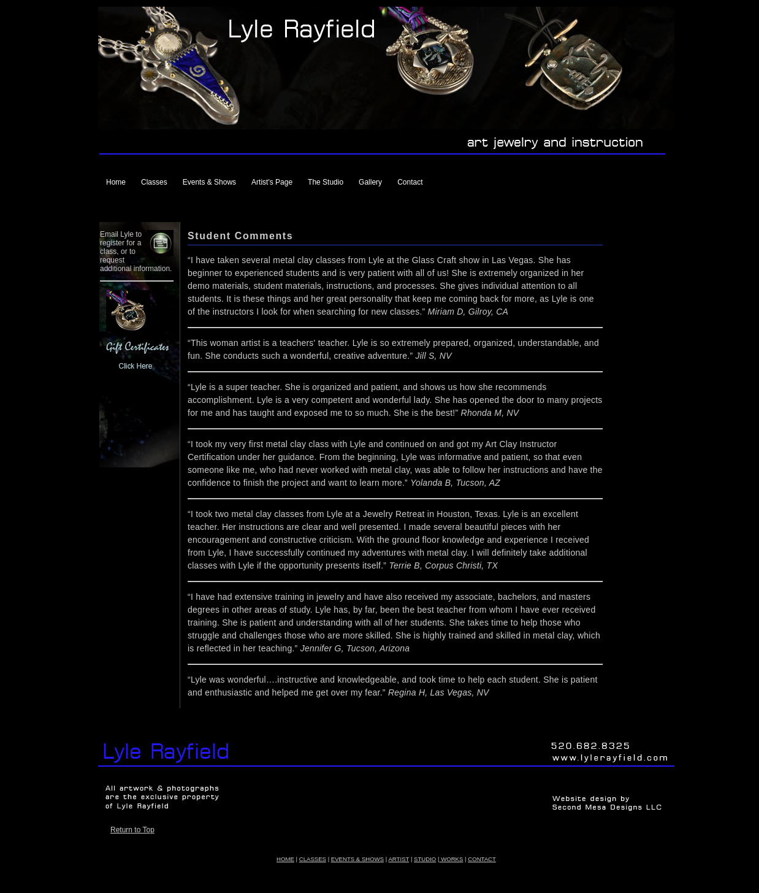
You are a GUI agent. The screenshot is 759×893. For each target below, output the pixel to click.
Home (116, 182)
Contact (409, 182)
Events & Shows (209, 182)
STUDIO (425, 859)
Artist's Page (271, 182)
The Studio (325, 182)
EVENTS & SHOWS (357, 859)
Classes (154, 182)
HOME (285, 859)
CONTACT (482, 859)
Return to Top (132, 830)
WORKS (451, 859)
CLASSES (312, 859)
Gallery (370, 182)
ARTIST (398, 859)
